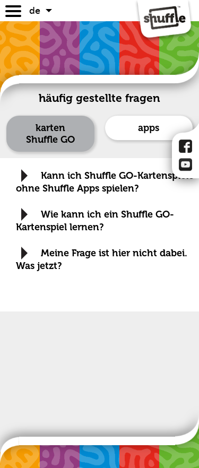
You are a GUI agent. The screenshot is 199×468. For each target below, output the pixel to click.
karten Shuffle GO (50, 133)
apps (148, 128)
